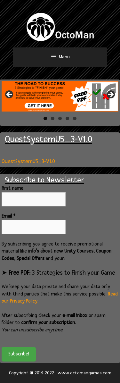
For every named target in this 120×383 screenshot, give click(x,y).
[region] (60, 96)
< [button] (9, 95)
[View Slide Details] (60, 96)
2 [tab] (52, 118)
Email (8, 216)
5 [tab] (74, 118)
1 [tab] (45, 118)
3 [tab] (60, 118)
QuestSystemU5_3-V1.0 (28, 161)
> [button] (110, 95)
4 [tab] (67, 118)
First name (12, 188)
